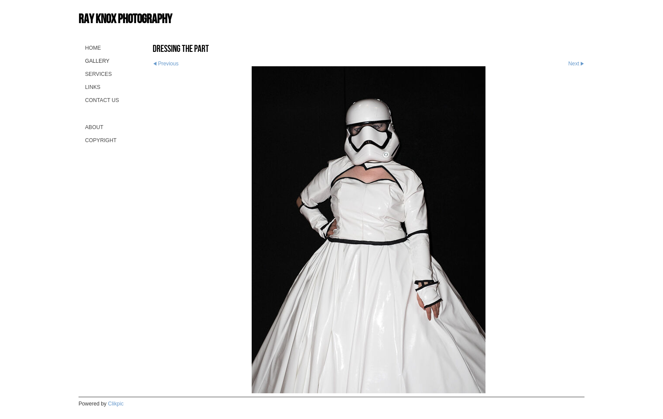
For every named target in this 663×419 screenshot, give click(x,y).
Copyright (100, 140)
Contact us (102, 100)
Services (98, 74)
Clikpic (116, 404)
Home (93, 48)
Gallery (97, 61)
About (94, 127)
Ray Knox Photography (125, 18)
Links (92, 87)
